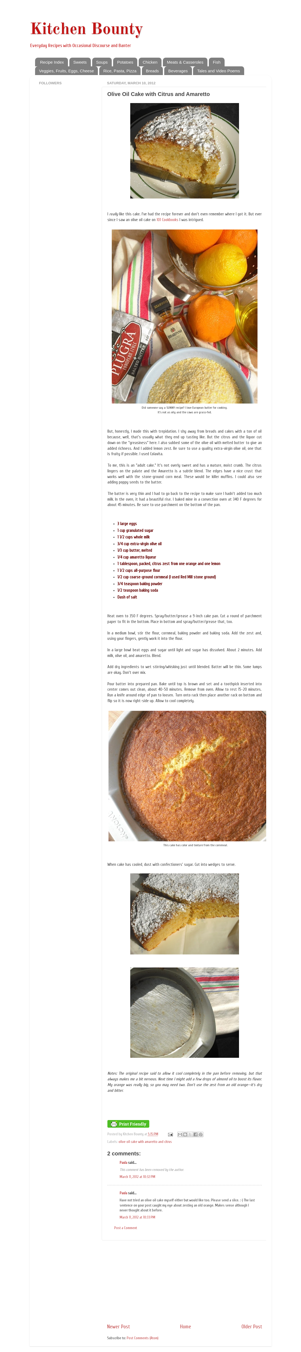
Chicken (150, 62)
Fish (217, 62)
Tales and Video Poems (218, 71)
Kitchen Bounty (86, 29)
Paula (123, 1163)
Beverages (178, 71)
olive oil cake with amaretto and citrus (145, 1142)
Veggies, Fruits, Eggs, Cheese (66, 71)
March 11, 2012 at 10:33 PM (137, 1217)
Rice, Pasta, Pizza (119, 71)
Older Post (251, 1327)
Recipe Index (52, 62)
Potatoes (125, 62)
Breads (152, 71)
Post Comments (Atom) (143, 1338)
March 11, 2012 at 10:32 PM (137, 1177)
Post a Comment (125, 1228)
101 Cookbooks (167, 220)
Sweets (80, 62)
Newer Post (118, 1327)
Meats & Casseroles (185, 62)
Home (185, 1327)
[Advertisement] (184, 1282)
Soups (102, 62)
